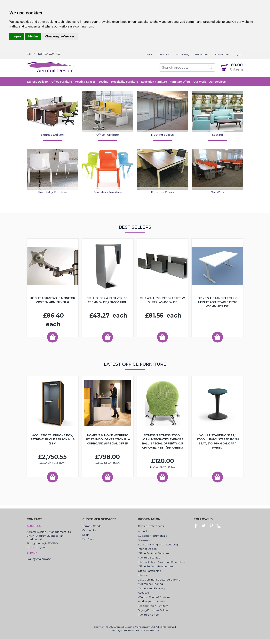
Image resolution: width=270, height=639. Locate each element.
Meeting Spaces (85, 81)
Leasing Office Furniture (153, 605)
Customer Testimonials (152, 535)
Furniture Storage (149, 557)
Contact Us (163, 54)
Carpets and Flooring (151, 588)
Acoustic (143, 592)
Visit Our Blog (182, 54)
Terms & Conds (221, 54)
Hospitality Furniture (124, 81)
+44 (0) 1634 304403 (46, 54)
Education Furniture (154, 81)
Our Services (217, 81)
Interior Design (147, 548)
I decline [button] (33, 36)
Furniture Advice (148, 614)
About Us (143, 531)
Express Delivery (38, 81)
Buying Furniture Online (153, 610)
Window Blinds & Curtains (154, 597)
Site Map (88, 539)
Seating (103, 81)
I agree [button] (16, 36)
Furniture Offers (180, 81)
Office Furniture (62, 81)
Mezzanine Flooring (150, 583)
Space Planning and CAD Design (158, 544)
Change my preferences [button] (59, 36)
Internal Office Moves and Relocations (162, 562)
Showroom (145, 540)
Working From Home (151, 601)
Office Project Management (156, 566)
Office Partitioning (149, 570)
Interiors (143, 575)
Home (149, 54)
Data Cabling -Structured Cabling (159, 579)
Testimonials (201, 54)
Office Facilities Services (153, 553)
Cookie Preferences (151, 525)
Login (238, 54)
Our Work (200, 81)
